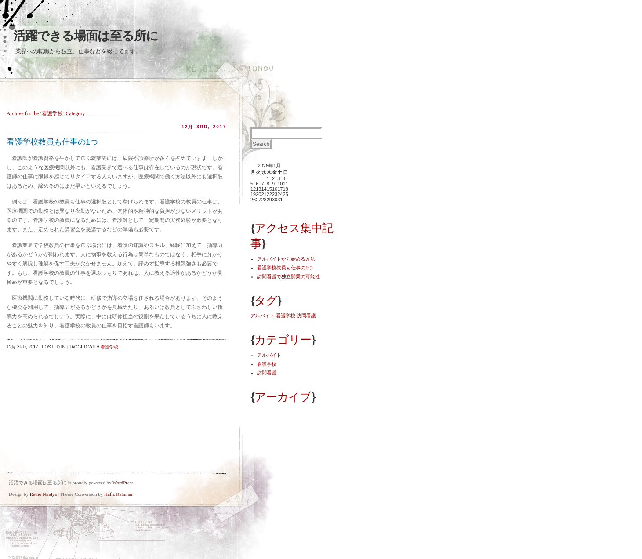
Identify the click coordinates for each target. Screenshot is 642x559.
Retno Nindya (43, 494)
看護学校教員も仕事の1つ (52, 142)
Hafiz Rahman (118, 494)
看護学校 (109, 347)
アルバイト (269, 355)
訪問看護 (266, 372)
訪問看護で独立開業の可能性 (288, 276)
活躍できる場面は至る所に (85, 36)
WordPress (122, 482)
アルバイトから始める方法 (286, 258)
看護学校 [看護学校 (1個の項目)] (285, 315)
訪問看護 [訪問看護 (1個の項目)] (306, 315)
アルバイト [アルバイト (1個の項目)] (262, 315)
